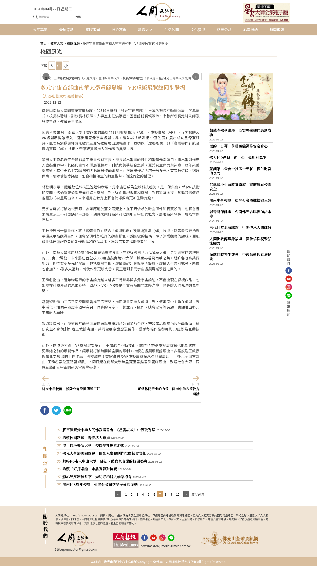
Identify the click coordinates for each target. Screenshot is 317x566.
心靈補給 (250, 29)
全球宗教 (66, 29)
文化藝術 (198, 29)
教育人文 (145, 29)
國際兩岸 (93, 29)
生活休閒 (171, 29)
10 (177, 494)
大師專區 (40, 29)
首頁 (43, 43)
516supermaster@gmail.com (76, 549)
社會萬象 (119, 29)
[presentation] (46, 76)
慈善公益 (224, 29)
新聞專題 (276, 29)
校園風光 (73, 43)
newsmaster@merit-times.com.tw (165, 546)
